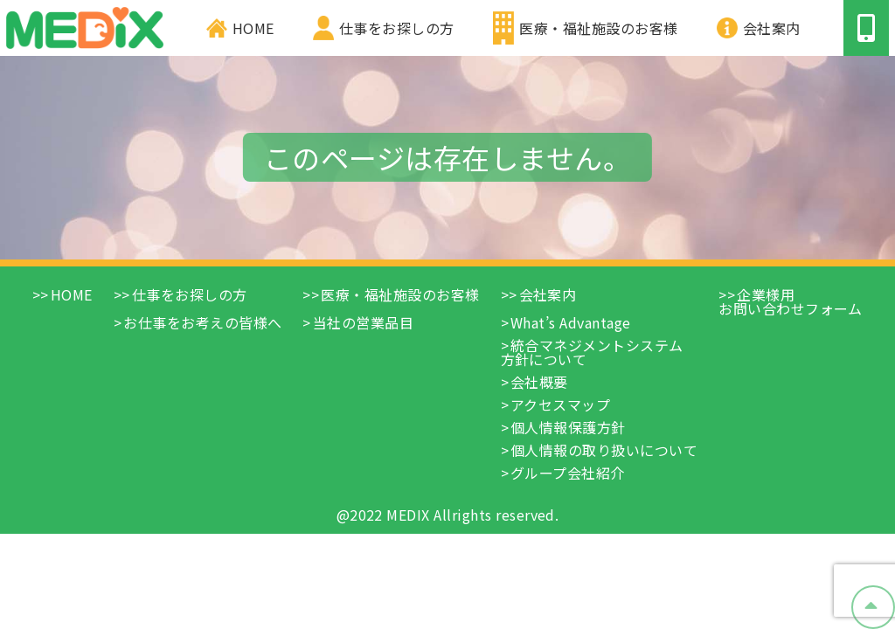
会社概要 (539, 381)
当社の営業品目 (363, 322)
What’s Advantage (570, 322)
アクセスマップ (560, 404)
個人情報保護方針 (568, 427)
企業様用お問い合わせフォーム (790, 301)
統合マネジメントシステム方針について (592, 352)
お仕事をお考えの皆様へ (202, 322)
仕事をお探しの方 (396, 27)
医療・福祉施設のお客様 (598, 27)
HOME (253, 27)
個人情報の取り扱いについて (603, 449)
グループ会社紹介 (567, 472)
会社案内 (772, 27)
